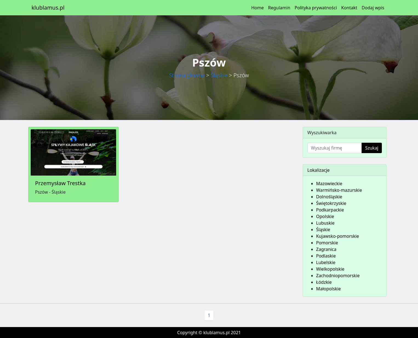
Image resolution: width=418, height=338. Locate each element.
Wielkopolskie (330, 269)
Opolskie (325, 216)
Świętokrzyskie (331, 203)
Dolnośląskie (329, 197)
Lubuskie (325, 223)
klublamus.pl (48, 7)
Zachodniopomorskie (338, 276)
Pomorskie (327, 243)
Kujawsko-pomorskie (337, 236)
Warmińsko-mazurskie (339, 190)
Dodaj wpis (373, 8)
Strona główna (187, 75)
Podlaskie (326, 256)
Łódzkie (324, 282)
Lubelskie (326, 262)
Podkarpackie (330, 210)
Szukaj (371, 148)
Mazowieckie (329, 184)
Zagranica (326, 249)
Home (257, 8)
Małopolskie (328, 289)
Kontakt (349, 8)
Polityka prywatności (316, 8)
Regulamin (279, 8)
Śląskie (219, 75)
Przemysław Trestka (60, 183)
